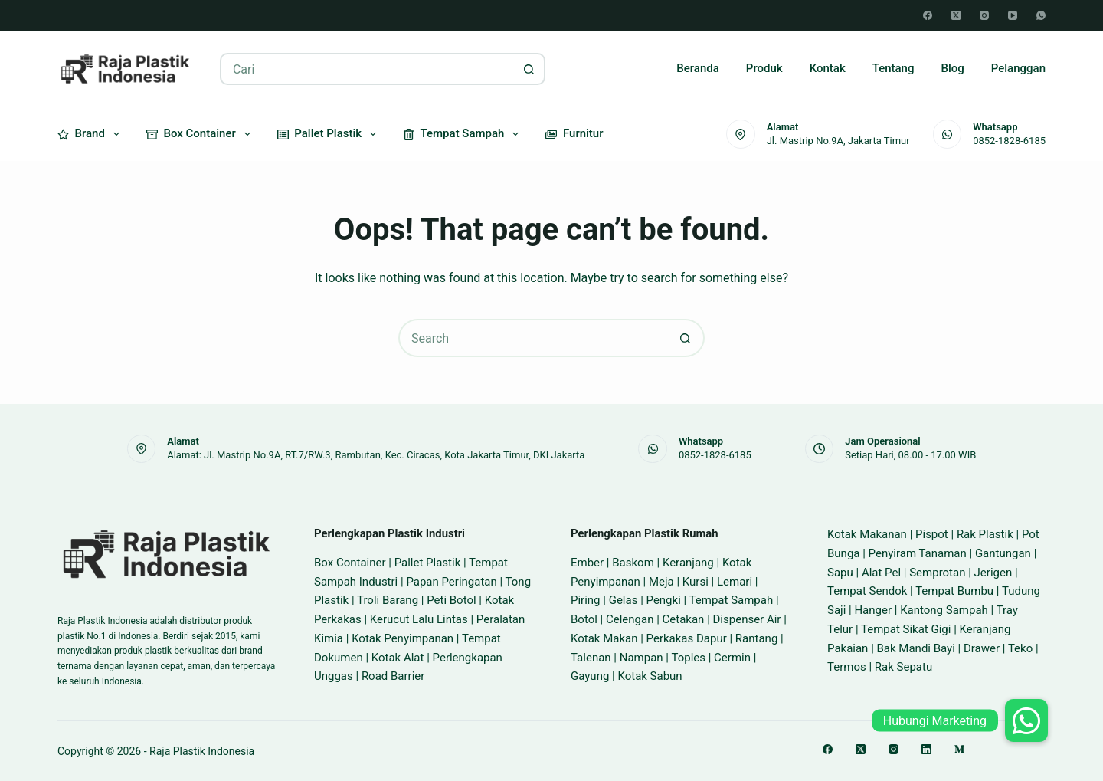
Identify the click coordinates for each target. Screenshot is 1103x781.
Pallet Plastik (329, 134)
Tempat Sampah (464, 134)
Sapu (840, 572)
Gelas (623, 600)
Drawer (982, 648)
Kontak (828, 68)
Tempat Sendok (867, 591)
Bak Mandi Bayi (916, 648)
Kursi (695, 582)
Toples (688, 658)
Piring (586, 600)
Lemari (734, 582)
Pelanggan (1018, 68)
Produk (764, 68)
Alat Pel (881, 572)
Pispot (931, 534)
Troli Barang (387, 600)
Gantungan (1003, 553)
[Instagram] (984, 15)
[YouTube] (1012, 15)
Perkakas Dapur (686, 638)
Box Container (201, 134)
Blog (952, 68)
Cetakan (684, 619)
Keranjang (688, 562)
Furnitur (574, 133)
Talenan (591, 658)
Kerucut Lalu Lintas (419, 619)
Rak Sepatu (903, 667)
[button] (1026, 720)
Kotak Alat (397, 658)
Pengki (663, 600)
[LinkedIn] (926, 749)
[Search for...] (366, 69)
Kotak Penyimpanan (402, 638)
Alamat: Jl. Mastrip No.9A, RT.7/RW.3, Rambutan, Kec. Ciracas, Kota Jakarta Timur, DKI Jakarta (375, 455)
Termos (846, 667)
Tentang (893, 68)
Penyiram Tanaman (918, 553)
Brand (91, 134)
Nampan (641, 658)
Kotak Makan (604, 638)
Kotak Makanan (867, 534)
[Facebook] (927, 15)
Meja (661, 582)
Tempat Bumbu (954, 591)
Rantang (756, 638)
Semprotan (937, 572)
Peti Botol (451, 600)
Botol (584, 619)
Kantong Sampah (944, 610)
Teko (1020, 648)
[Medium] (959, 749)
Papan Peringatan (451, 582)
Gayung (590, 676)
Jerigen (993, 572)
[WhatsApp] (1041, 15)
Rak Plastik (985, 534)
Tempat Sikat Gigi (906, 629)
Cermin (732, 658)
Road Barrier (393, 676)
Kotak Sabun (649, 676)
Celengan (629, 619)
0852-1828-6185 (1009, 140)
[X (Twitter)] (956, 15)
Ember (587, 562)
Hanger (873, 610)
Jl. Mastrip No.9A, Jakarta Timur (838, 140)
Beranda (697, 68)
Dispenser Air (747, 619)
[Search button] (529, 69)
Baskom (633, 562)
